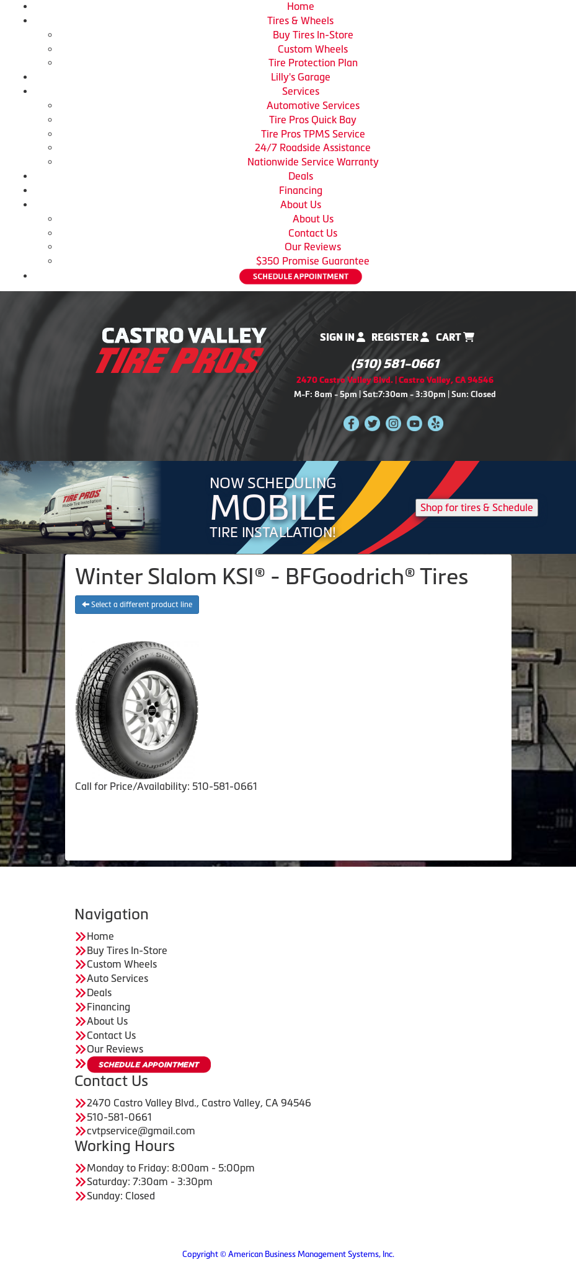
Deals (300, 176)
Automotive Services (313, 105)
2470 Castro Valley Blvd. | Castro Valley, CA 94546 (395, 380)
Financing (300, 190)
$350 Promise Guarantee (313, 260)
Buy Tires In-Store (313, 34)
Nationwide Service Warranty (313, 161)
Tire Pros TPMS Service (313, 133)
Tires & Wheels (300, 20)
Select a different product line (137, 604)
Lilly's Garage (300, 76)
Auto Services (117, 978)
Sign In (342, 337)
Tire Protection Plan (313, 62)
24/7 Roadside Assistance (313, 147)
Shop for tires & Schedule (476, 507)
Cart (455, 337)
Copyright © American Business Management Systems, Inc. (288, 1254)
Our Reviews (313, 246)
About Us (300, 204)
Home (300, 6)
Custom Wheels (313, 49)
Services (300, 91)
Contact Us (312, 233)
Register (400, 337)
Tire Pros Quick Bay (313, 119)
